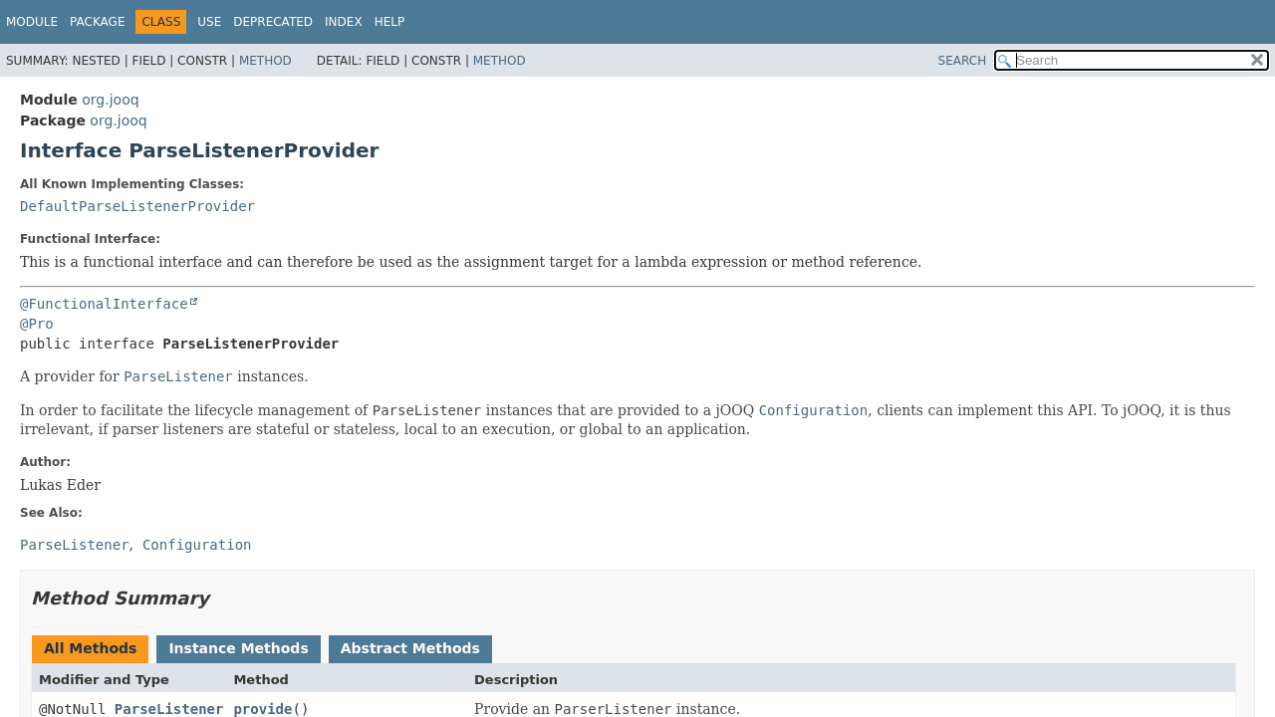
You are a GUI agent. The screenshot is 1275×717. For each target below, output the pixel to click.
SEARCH (962, 61)
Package (97, 22)
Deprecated (273, 22)
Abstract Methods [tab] (410, 648)
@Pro (37, 324)
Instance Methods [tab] (238, 648)
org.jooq (110, 100)
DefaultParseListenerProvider (137, 206)
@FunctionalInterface (104, 304)
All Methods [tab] (90, 648)
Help (390, 22)
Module (32, 22)
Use (209, 22)
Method (265, 61)
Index (344, 22)
